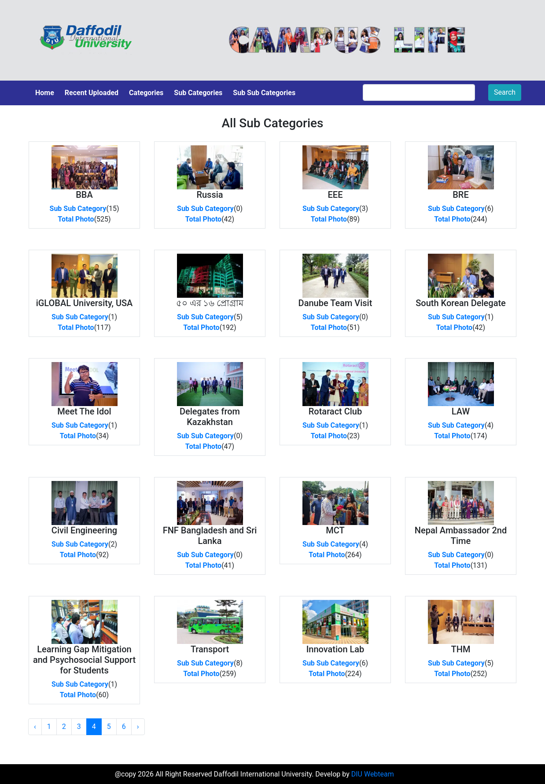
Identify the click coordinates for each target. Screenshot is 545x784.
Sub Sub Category (78, 208)
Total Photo (76, 219)
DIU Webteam (372, 774)
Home (44, 93)
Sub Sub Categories (264, 93)
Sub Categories (198, 93)
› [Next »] (138, 726)
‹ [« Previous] (35, 726)
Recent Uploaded (91, 93)
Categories (146, 93)
